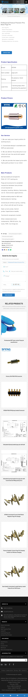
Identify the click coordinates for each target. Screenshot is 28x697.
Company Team (4, 645)
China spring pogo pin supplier (15, 233)
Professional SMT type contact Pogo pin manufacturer (14, 341)
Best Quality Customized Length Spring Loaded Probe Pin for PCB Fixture (14, 587)
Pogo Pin (13, 14)
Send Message (8, 295)
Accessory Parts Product (6, 635)
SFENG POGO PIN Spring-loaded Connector (14, 410)
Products (3, 670)
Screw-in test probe (5, 625)
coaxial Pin (3, 631)
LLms (19, 690)
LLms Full (23, 690)
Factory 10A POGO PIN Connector (14, 376)
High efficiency (4, 641)
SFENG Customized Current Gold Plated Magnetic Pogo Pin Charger (14, 515)
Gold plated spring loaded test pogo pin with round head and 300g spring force (14, 479)
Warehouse (3, 647)
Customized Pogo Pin (5, 633)
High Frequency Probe (6, 629)
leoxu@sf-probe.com (8, 611)
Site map (16, 670)
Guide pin (3, 627)
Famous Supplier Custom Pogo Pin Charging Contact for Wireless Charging (14, 551)
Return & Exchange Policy (6, 649)
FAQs (20, 670)
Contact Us (24, 670)
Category (9, 14)
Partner (2, 643)
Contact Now (6, 52)
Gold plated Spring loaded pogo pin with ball (14, 444)
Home (4, 14)
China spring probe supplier (8, 239)
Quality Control (9, 670)
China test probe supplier (7, 236)
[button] (13, 11)
